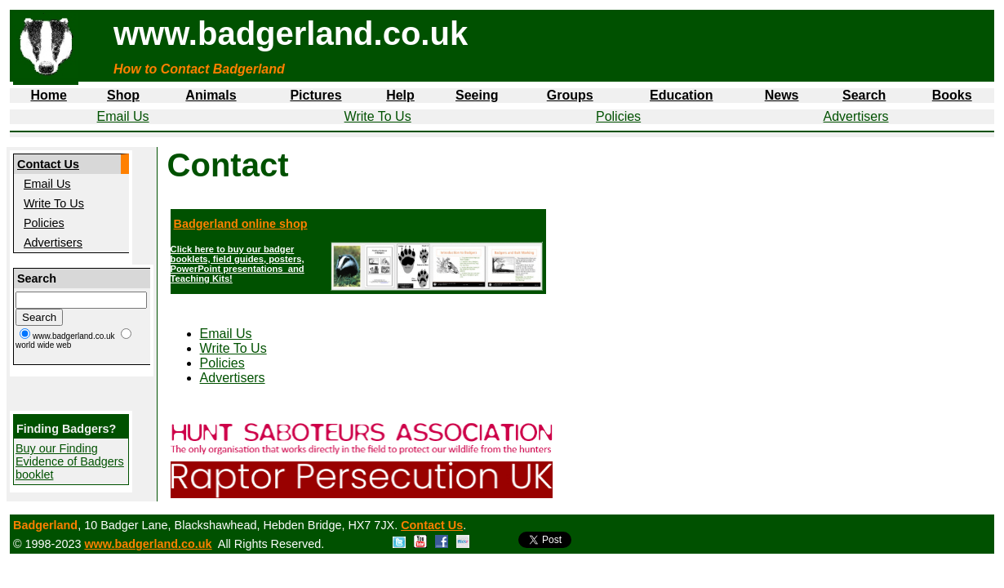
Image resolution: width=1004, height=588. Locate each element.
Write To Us (377, 116)
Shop (123, 95)
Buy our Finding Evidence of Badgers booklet (70, 461)
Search (864, 95)
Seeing (476, 95)
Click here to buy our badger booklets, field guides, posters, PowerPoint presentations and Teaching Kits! (237, 263)
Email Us (123, 116)
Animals (210, 95)
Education (681, 95)
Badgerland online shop (241, 223)
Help (400, 95)
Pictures (315, 95)
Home (48, 95)
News (782, 95)
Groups (570, 95)
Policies (618, 116)
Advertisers (856, 116)
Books (952, 95)
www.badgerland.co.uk (147, 543)
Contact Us (48, 164)
